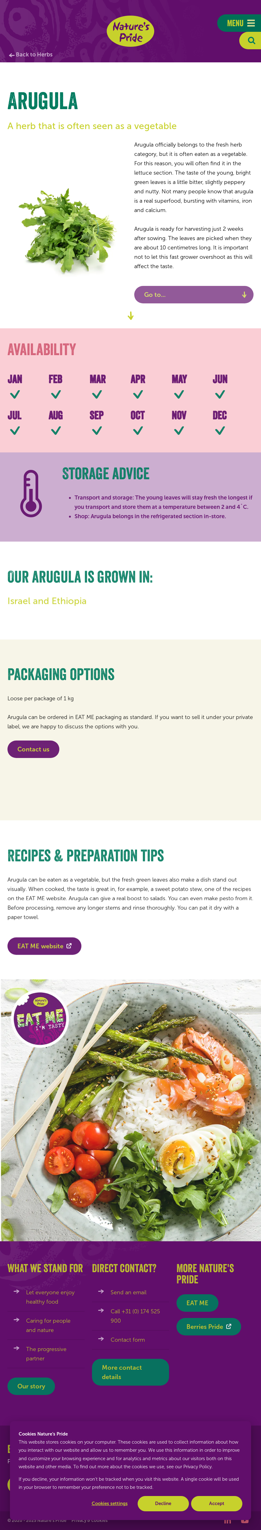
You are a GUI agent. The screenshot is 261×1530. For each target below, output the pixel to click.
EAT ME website (40, 949)
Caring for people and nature (48, 1325)
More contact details (122, 1372)
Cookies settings (110, 1503)
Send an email (128, 1292)
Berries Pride (204, 1326)
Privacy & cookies (89, 1520)
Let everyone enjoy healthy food (50, 1297)
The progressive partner (46, 1354)
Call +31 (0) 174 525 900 (135, 1316)
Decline (163, 1503)
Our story (31, 1386)
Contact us (33, 749)
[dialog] (130, 1470)
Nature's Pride (131, 31)
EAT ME (197, 1303)
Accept (216, 1503)
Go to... (155, 294)
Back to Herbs (34, 54)
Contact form (128, 1339)
